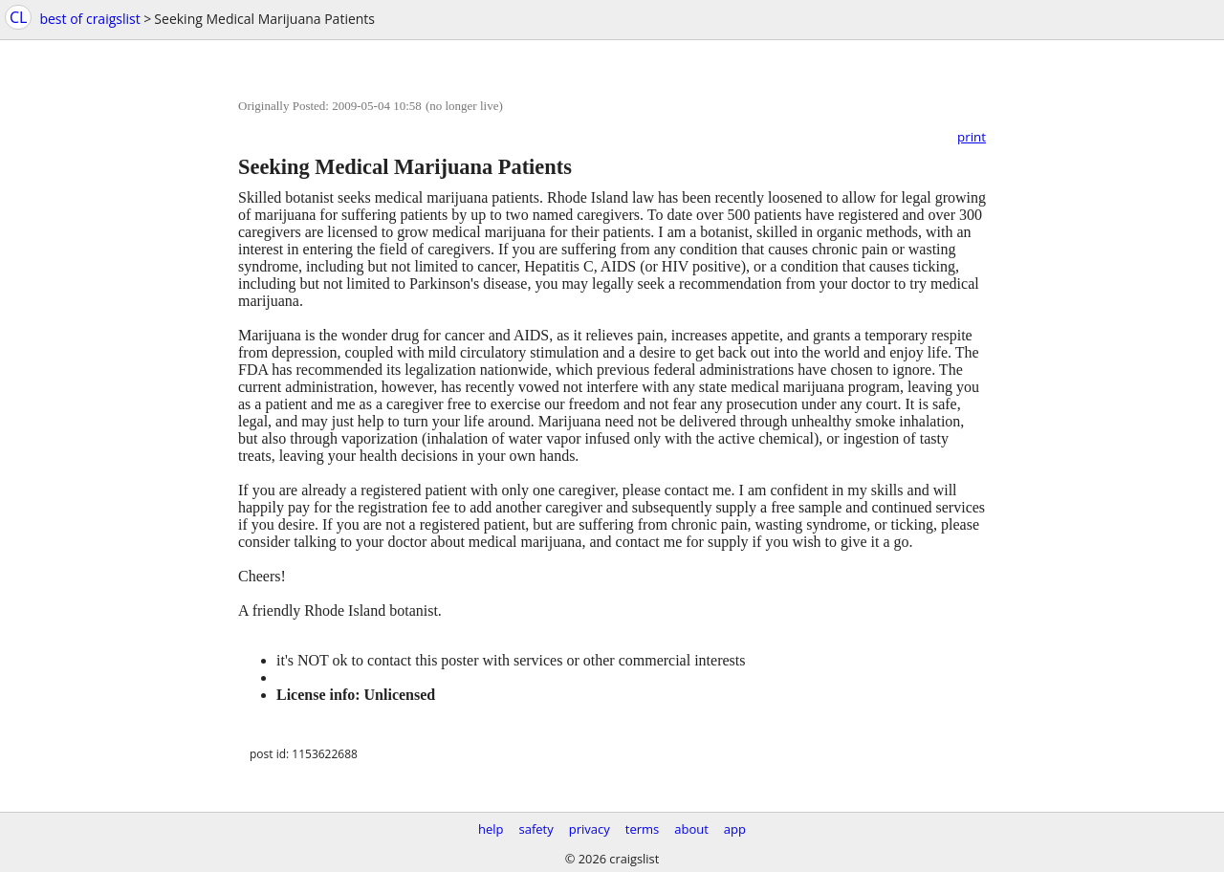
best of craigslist (89, 19)
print (971, 136)
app (735, 829)
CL (18, 17)
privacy (589, 829)
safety (536, 829)
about (691, 829)
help (491, 829)
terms (642, 829)
